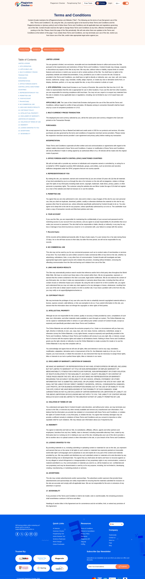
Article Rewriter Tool (59, 536)
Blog (110, 545)
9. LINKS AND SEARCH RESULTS (29, 107)
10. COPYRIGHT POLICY (26, 110)
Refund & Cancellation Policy (53, 49)
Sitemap (83, 541)
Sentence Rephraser (59, 539)
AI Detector (56, 528)
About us (111, 540)
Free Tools (88, 3)
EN (117, 3)
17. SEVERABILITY (24, 133)
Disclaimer (84, 536)
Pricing (102, 3)
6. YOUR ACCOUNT (24, 98)
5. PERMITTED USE (24, 95)
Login (110, 3)
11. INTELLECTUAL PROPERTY (28, 113)
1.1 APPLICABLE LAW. (25, 69)
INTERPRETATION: (24, 81)
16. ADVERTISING (24, 130)
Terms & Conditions (87, 528)
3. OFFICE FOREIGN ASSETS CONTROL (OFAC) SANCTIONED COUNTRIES (28, 86)
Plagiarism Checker (57, 3)
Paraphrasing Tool (74, 3)
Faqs (110, 543)
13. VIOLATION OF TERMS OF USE (29, 122)
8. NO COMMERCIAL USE (26, 104)
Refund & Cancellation (88, 531)
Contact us (36, 49)
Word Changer (57, 541)
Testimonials (112, 535)
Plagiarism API (85, 539)
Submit (123, 566)
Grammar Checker (58, 531)
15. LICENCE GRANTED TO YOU (28, 128)
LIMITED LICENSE (24, 63)
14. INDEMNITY (23, 125)
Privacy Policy (24, 49)
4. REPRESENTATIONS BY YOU (28, 92)
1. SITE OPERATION (24, 66)
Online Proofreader (58, 544)
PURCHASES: (22, 78)
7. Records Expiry (23, 101)
